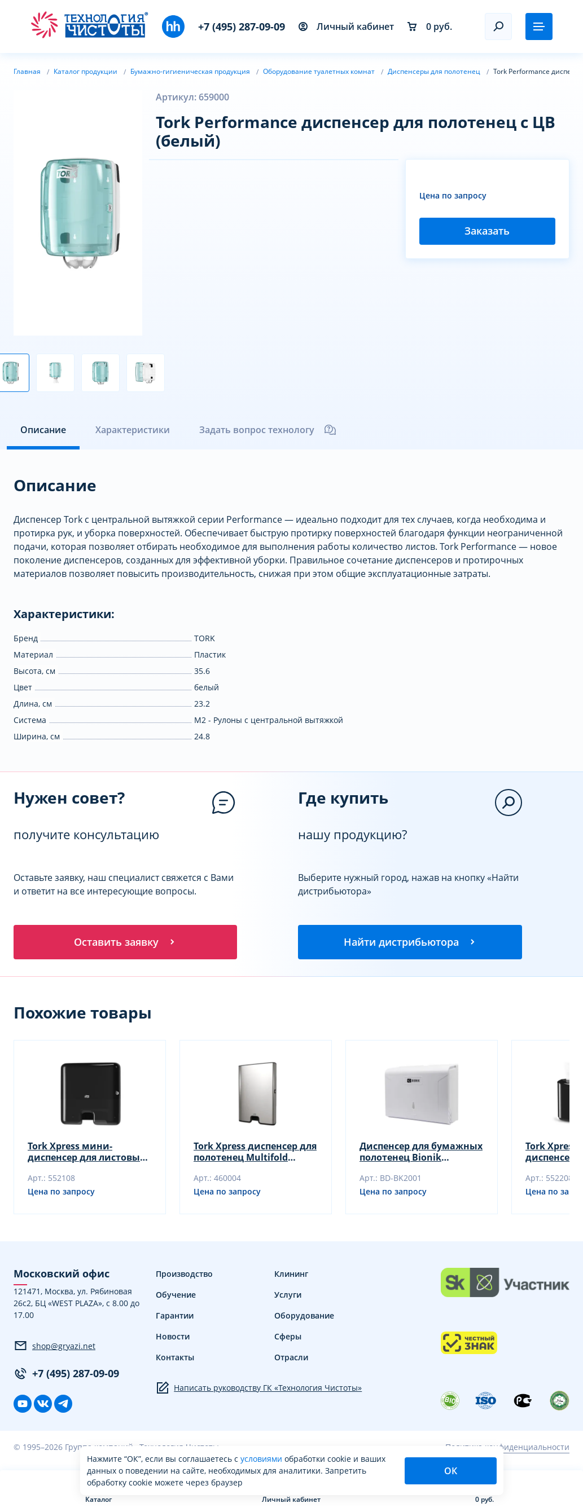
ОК (450, 1471)
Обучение (176, 1296)
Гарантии (175, 1317)
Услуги (287, 1296)
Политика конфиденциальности (507, 1448)
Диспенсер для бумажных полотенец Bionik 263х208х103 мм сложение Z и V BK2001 (421, 1153)
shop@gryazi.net (54, 1347)
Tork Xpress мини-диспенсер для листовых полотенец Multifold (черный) (86, 1153)
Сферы (287, 1338)
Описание (43, 430)
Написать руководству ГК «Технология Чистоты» (259, 1389)
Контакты (175, 1359)
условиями (262, 1458)
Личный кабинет (346, 26)
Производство (184, 1275)
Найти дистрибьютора (410, 942)
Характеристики (132, 430)
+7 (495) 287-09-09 (241, 26)
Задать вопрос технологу (268, 430)
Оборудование (304, 1317)
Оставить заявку (125, 942)
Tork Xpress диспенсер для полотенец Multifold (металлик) (255, 1153)
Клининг (291, 1275)
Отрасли (291, 1359)
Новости (173, 1338)
